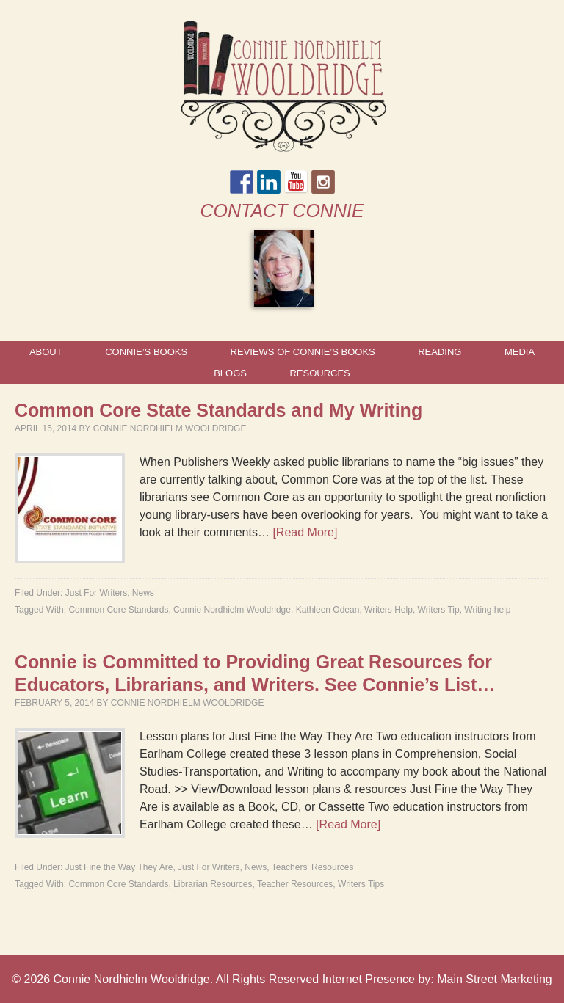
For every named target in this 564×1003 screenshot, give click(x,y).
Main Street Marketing (494, 979)
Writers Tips (361, 884)
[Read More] (304, 532)
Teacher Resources (295, 884)
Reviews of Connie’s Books (303, 351)
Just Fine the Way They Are (119, 867)
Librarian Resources (212, 884)
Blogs (230, 373)
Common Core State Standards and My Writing (218, 410)
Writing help (487, 610)
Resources (319, 373)
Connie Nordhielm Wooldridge (170, 428)
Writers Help (388, 610)
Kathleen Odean (328, 610)
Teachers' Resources (313, 867)
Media (520, 351)
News (143, 593)
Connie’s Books (146, 351)
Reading (439, 351)
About (45, 351)
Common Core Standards (118, 610)
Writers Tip (439, 610)
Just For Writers (96, 593)
